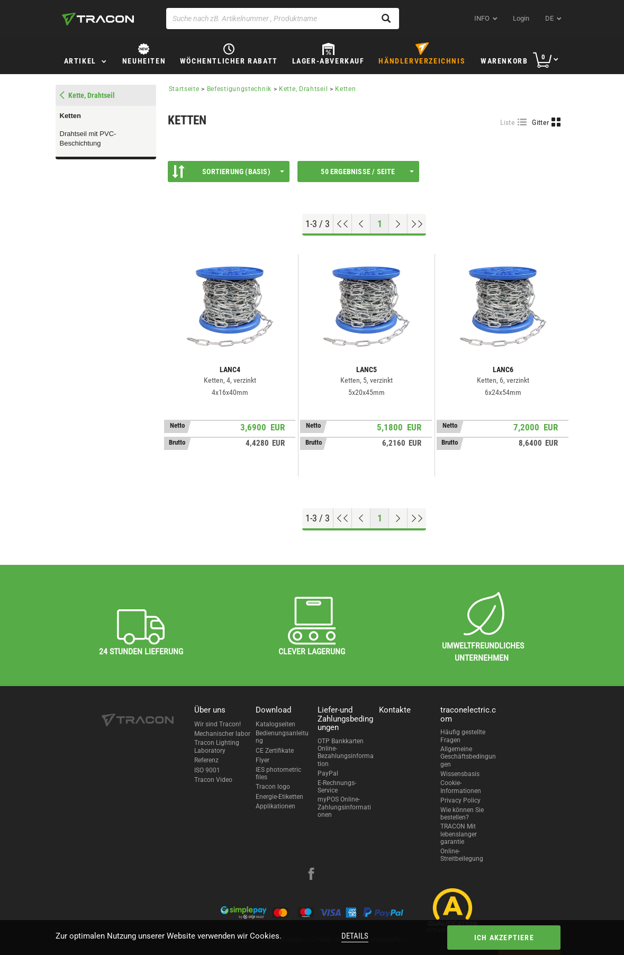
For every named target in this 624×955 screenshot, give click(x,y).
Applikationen (275, 806)
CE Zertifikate (275, 750)
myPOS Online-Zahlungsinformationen (344, 807)
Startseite (184, 89)
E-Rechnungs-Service (337, 786)
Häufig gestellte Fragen (462, 735)
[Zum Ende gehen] (417, 224)
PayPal (328, 773)
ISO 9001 (207, 770)
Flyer (262, 760)
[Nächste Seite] (398, 224)
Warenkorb (504, 61)
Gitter (540, 122)
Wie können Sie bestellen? (462, 813)
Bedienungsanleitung (282, 736)
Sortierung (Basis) (228, 171)
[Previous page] (361, 224)
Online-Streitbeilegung (461, 855)
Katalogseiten (275, 724)
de (549, 18)
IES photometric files (278, 773)
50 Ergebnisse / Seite (367, 171)
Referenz (206, 760)
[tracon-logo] (98, 19)
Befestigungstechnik (239, 89)
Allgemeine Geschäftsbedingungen (468, 756)
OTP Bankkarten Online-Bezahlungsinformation (346, 752)
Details (354, 936)
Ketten (70, 116)
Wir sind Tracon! (217, 724)
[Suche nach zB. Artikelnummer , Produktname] (282, 18)
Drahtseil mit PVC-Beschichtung (88, 139)
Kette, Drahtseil (303, 89)
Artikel (80, 61)
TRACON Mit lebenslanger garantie (458, 834)
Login (521, 18)
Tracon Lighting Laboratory (216, 746)
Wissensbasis (460, 774)
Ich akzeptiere (504, 937)
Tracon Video (213, 779)
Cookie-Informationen (460, 786)
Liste (508, 122)
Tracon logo (273, 786)
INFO (482, 18)
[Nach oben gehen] (342, 224)
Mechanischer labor (222, 733)
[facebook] (311, 875)
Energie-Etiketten (279, 796)
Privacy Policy (460, 800)
